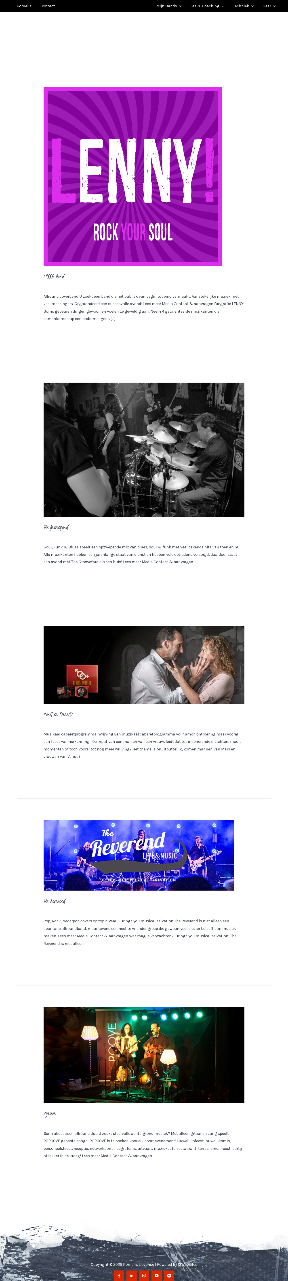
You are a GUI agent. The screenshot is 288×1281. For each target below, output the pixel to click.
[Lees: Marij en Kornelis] (144, 660)
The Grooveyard (56, 522)
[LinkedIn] (131, 1271)
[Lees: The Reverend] (139, 851)
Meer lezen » (55, 327)
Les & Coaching (207, 3)
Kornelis (23, 3)
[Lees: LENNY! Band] (133, 172)
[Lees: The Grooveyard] (144, 445)
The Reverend (55, 897)
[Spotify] (169, 1271)
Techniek (242, 3)
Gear (267, 3)
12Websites (188, 1260)
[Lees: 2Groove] (144, 1050)
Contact (46, 3)
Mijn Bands (170, 3)
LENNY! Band (54, 272)
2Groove (50, 1109)
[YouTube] (156, 1271)
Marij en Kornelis (59, 710)
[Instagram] (144, 1271)
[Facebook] (119, 1271)
